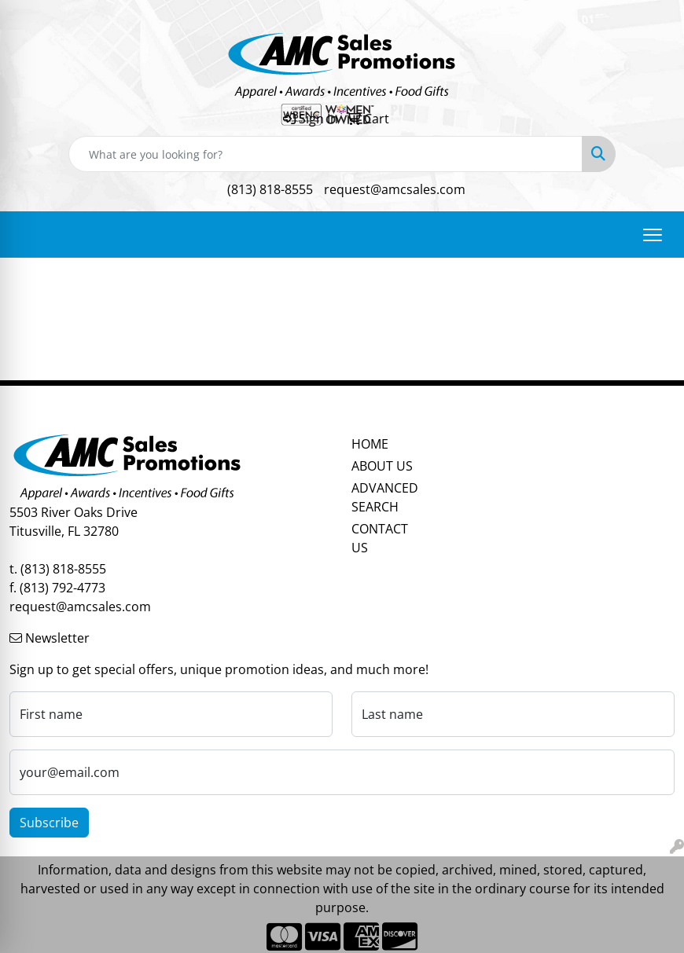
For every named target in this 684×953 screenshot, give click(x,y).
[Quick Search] (325, 154)
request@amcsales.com (394, 189)
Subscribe (49, 822)
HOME (369, 444)
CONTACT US (379, 538)
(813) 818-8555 (270, 189)
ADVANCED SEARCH (384, 497)
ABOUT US (382, 466)
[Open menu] (652, 235)
